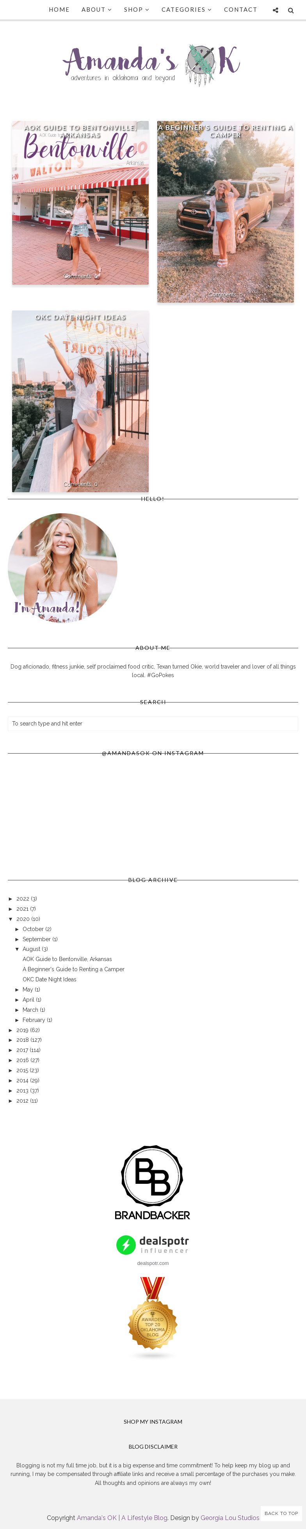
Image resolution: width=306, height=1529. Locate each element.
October (34, 929)
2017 (23, 1050)
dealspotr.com (153, 1263)
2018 (23, 1040)
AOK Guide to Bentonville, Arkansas (80, 131)
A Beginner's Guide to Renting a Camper (225, 131)
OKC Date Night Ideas (80, 317)
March (31, 1010)
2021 (23, 909)
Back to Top (281, 1513)
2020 (23, 919)
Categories (187, 9)
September (37, 939)
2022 (23, 899)
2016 (23, 1060)
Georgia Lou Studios (230, 1518)
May (29, 989)
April (29, 1000)
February (35, 1020)
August (32, 949)
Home (59, 9)
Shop (137, 9)
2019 (23, 1030)
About (97, 9)
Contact (241, 9)
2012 (23, 1101)
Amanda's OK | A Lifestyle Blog (122, 1518)
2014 (23, 1080)
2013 (23, 1090)
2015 (23, 1070)
